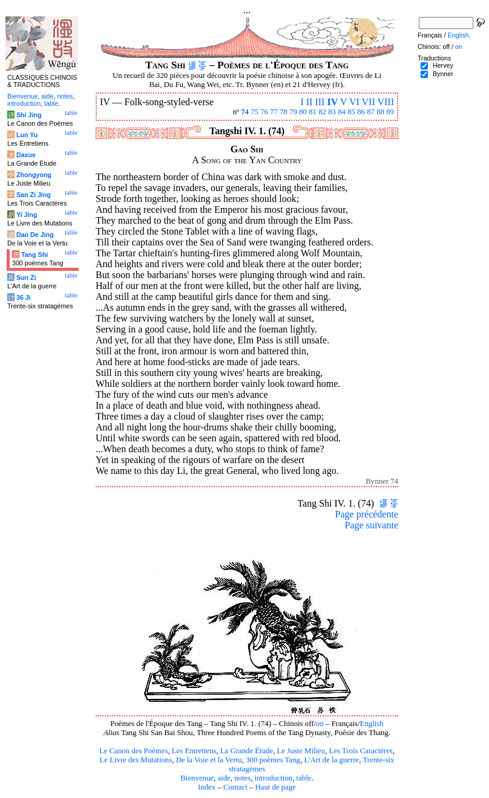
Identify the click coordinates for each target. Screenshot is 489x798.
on (320, 723)
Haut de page (276, 787)
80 (303, 112)
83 (332, 112)
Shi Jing (28, 114)
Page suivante (371, 525)
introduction (274, 778)
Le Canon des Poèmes (133, 751)
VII (368, 102)
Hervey (443, 65)
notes (242, 778)
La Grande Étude (246, 751)
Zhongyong (33, 174)
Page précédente (366, 514)
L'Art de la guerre (331, 760)
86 (361, 112)
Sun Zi (26, 277)
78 (283, 112)
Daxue (26, 154)
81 (313, 112)
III (319, 102)
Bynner (443, 73)
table (304, 778)
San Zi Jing (33, 194)
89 (390, 112)
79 (293, 112)
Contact (235, 787)
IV (332, 102)
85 (351, 112)
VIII (385, 102)
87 (371, 112)
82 (322, 112)
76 (264, 112)
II (309, 102)
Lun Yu (27, 134)
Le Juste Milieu (301, 751)
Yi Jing (27, 214)
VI (354, 102)
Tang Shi (34, 254)
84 (342, 112)
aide (223, 778)
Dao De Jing (35, 234)
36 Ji (23, 297)
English (372, 723)
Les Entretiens (194, 751)
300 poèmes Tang (273, 760)
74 (245, 112)
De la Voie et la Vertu (209, 760)
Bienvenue (197, 778)
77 (274, 112)
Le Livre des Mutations (135, 760)
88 (380, 112)
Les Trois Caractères (361, 751)
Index (206, 787)
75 (254, 112)
